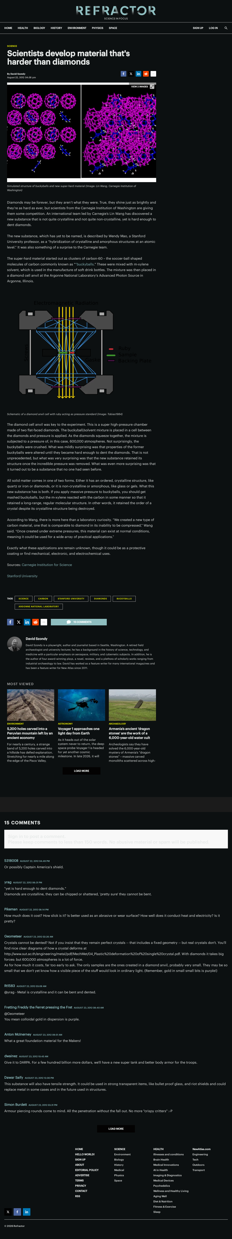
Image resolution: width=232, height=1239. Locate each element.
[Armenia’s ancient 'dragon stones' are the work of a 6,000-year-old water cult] (132, 705)
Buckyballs (124, 598)
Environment (15, 724)
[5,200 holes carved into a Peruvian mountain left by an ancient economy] (30, 705)
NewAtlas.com (201, 1149)
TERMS (79, 1180)
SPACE (113, 28)
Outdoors (198, 1165)
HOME (8, 28)
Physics (119, 1175)
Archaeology (117, 724)
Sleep (156, 1212)
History (119, 1165)
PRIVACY (80, 1185)
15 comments (78, 622)
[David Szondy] (17, 73)
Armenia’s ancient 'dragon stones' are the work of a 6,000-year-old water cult (129, 733)
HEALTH (23, 28)
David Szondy (36, 639)
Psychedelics (161, 1185)
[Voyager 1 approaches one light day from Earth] (81, 705)
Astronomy (65, 724)
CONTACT (81, 1191)
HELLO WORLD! (84, 1154)
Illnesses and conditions (168, 1154)
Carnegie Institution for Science (47, 565)
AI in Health (160, 1170)
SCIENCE (119, 1149)
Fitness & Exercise (164, 1206)
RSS (77, 1196)
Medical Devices (163, 1180)
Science (12, 46)
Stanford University (22, 576)
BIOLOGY (39, 28)
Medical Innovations (166, 1165)
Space (118, 1180)
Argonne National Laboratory (39, 606)
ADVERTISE (82, 1175)
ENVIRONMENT (77, 28)
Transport (198, 1170)
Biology (119, 1159)
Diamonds (100, 598)
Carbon (43, 598)
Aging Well (160, 1196)
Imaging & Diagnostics (167, 1175)
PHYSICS (97, 28)
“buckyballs (84, 264)
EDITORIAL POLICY (87, 1170)
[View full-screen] (152, 86)
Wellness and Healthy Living (171, 1191)
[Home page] (116, 11)
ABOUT (79, 1165)
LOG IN (213, 28)
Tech (195, 1159)
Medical (119, 1170)
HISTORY (56, 28)
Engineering (200, 1154)
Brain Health (161, 1159)
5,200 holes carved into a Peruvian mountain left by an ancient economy (30, 733)
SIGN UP (198, 28)
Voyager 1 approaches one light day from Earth (78, 731)
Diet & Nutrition (163, 1201)
